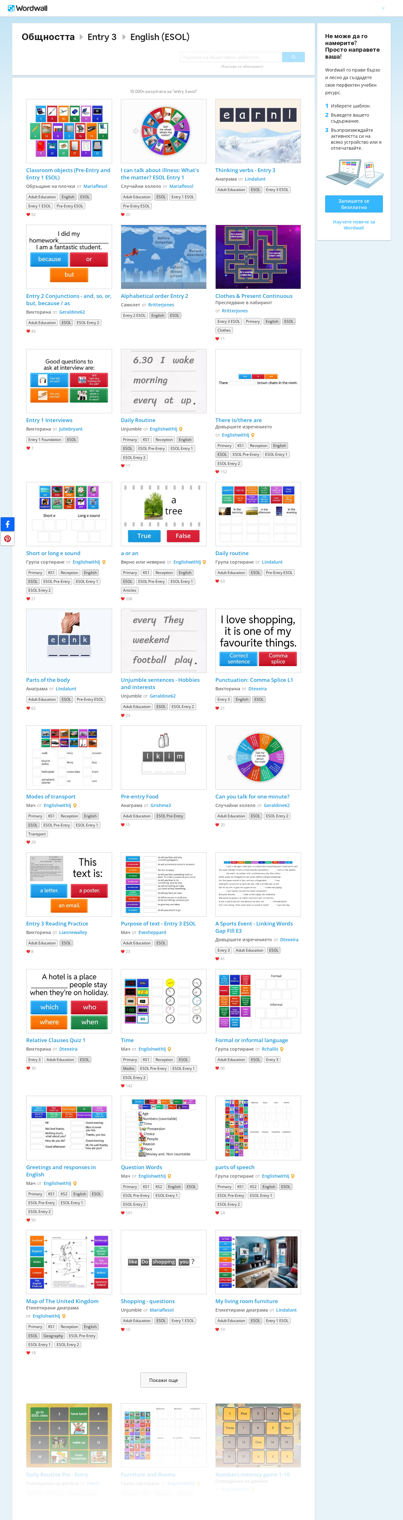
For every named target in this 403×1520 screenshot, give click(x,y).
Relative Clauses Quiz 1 (56, 1040)
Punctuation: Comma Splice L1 (254, 679)
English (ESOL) (160, 37)
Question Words (141, 1167)
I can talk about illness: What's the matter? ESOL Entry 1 (160, 173)
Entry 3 (102, 37)
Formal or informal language (251, 1040)
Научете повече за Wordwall (354, 225)
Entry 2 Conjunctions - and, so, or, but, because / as (69, 299)
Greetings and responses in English (61, 1170)
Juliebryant (71, 429)
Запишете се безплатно (353, 204)
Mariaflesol (95, 186)
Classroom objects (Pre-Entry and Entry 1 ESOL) (69, 173)
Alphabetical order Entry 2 (154, 295)
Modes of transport (51, 796)
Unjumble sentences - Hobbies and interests (161, 683)
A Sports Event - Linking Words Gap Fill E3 (254, 927)
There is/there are (238, 420)
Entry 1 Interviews (49, 420)
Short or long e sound (53, 553)
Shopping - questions (148, 1301)
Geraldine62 (72, 312)
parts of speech (235, 1167)
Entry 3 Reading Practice (57, 923)
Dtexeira (257, 689)
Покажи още (163, 1380)
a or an (130, 553)
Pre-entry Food (140, 796)
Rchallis (270, 1049)
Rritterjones (161, 305)
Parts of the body (48, 679)
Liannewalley (73, 932)
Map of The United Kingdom (62, 1301)
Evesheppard (152, 932)
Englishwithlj (163, 429)
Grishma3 (160, 805)
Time (127, 1040)
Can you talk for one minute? (252, 796)
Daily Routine (138, 420)
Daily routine (232, 553)
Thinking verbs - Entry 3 (245, 170)
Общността (48, 37)
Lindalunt (255, 179)
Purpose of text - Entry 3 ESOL (158, 923)
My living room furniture (246, 1301)
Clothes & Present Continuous (254, 295)
